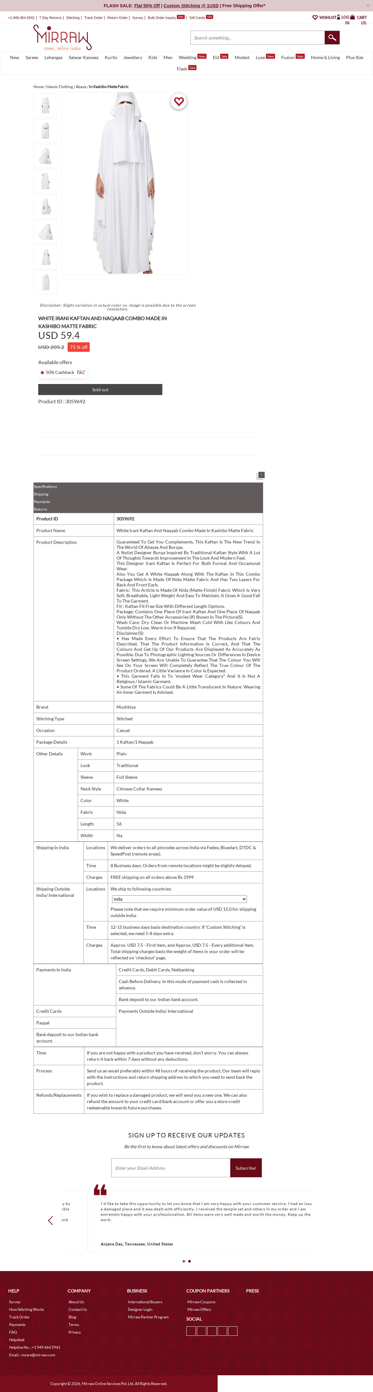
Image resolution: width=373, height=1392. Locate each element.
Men (168, 57)
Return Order (117, 18)
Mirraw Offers (199, 1309)
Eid (220, 57)
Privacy (75, 1332)
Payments (42, 501)
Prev (52, 1220)
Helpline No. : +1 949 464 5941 (34, 1347)
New (14, 57)
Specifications (45, 486)
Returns (40, 509)
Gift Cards (201, 18)
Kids (152, 57)
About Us (76, 1301)
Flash (186, 68)
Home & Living (325, 57)
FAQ (13, 1332)
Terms (74, 1324)
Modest (242, 57)
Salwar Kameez (84, 57)
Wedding (193, 57)
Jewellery (132, 57)
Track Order (93, 18)
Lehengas (54, 57)
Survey (137, 18)
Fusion (293, 57)
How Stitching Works (26, 1309)
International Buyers (145, 1301)
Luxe (265, 57)
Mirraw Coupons (201, 1301)
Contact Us (78, 1309)
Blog (72, 1317)
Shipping (41, 494)
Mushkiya (126, 707)
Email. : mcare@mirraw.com (32, 1355)
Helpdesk (17, 1339)
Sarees (32, 57)
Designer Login (140, 1309)
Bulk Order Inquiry (162, 18)
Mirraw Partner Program (148, 1317)
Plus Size (354, 57)
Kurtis (111, 57)
